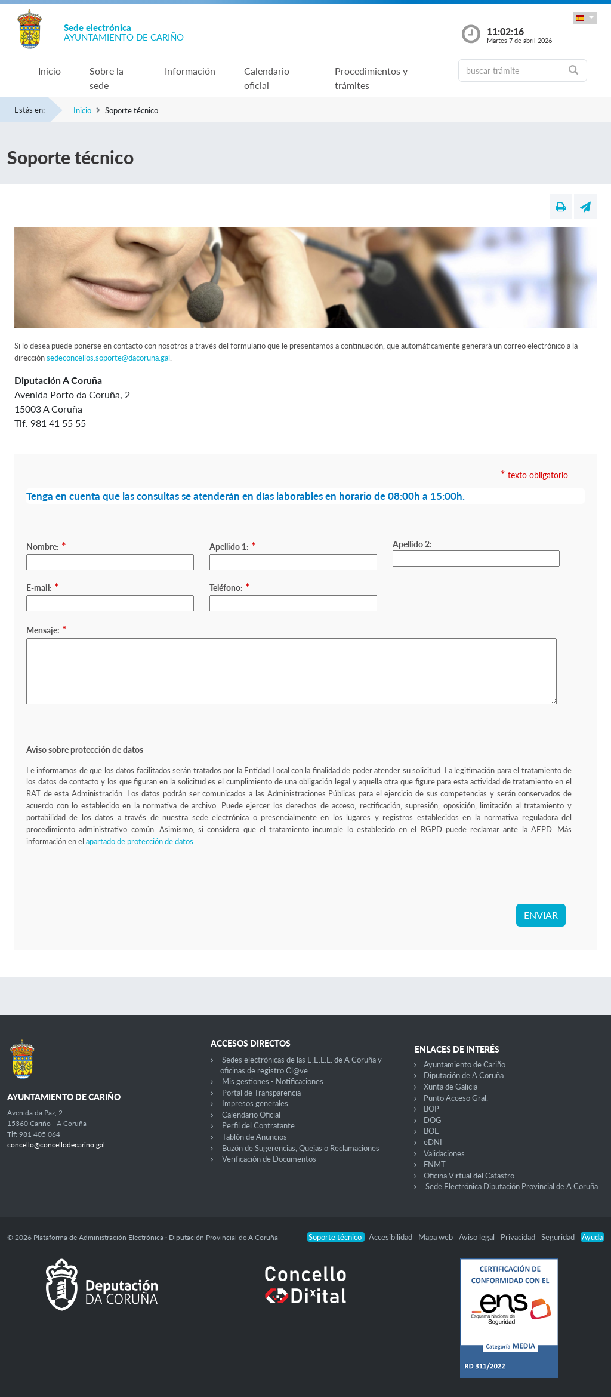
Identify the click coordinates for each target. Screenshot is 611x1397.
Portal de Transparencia (261, 1092)
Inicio (49, 70)
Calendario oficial (266, 78)
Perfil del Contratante (258, 1125)
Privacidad (519, 1237)
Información (190, 70)
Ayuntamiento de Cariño (464, 1064)
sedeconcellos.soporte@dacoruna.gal (108, 357)
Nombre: (46, 545)
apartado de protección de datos (139, 841)
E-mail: (42, 586)
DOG (433, 1120)
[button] (585, 18)
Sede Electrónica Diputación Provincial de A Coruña (511, 1186)
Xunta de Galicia (450, 1086)
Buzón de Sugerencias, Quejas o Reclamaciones (300, 1148)
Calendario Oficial (251, 1114)
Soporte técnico (335, 1237)
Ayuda (592, 1237)
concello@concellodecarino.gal (56, 1144)
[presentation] (117, 880)
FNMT (435, 1164)
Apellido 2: (412, 544)
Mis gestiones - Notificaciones (272, 1081)
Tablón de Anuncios (254, 1136)
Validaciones (444, 1153)
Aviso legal (477, 1237)
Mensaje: (46, 629)
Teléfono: (229, 586)
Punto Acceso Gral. (456, 1098)
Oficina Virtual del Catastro (469, 1175)
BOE (431, 1131)
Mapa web (436, 1237)
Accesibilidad (391, 1237)
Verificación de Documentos (269, 1159)
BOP (431, 1108)
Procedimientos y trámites (371, 78)
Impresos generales (255, 1103)
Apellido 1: (232, 545)
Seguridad (558, 1237)
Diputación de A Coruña (464, 1075)
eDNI (433, 1142)
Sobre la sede (107, 78)
